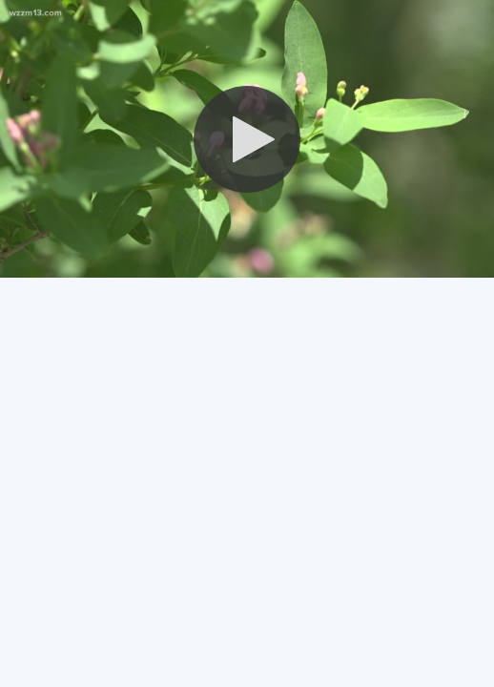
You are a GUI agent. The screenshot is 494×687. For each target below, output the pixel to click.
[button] (247, 139)
